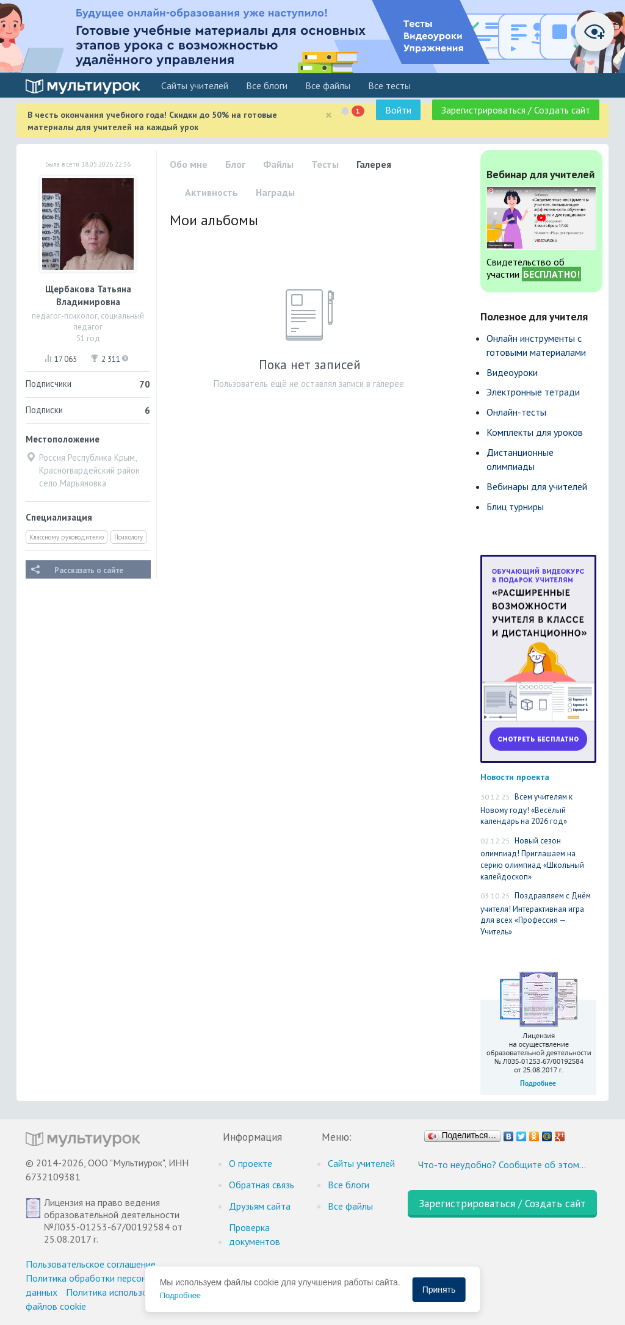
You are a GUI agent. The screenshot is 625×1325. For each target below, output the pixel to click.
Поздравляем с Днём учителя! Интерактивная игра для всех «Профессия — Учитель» (535, 913)
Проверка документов (254, 1234)
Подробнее (180, 1295)
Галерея (373, 164)
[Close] (328, 115)
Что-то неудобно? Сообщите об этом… (502, 1164)
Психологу (128, 537)
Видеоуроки (512, 372)
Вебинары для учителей (536, 486)
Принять (439, 1289)
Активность (211, 192)
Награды (275, 192)
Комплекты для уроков (534, 432)
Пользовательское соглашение (91, 1264)
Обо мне (189, 164)
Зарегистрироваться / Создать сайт (515, 110)
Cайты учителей (194, 85)
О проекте (250, 1163)
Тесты (325, 164)
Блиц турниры (515, 506)
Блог (235, 164)
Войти (398, 110)
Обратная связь (261, 1185)
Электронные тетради (533, 392)
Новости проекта (514, 776)
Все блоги (266, 85)
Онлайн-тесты (516, 412)
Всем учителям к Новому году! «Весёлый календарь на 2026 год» (526, 809)
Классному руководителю (66, 537)
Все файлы (327, 85)
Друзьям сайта (260, 1206)
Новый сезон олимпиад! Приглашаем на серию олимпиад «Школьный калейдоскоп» (532, 859)
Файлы (278, 164)
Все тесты (389, 85)
